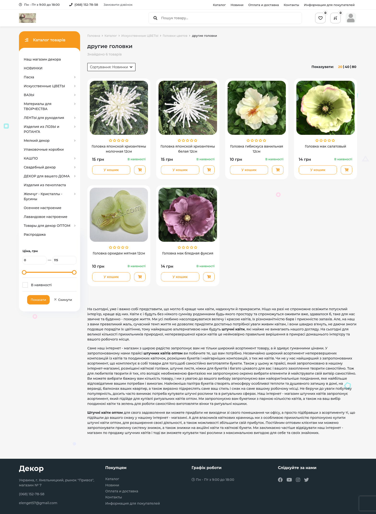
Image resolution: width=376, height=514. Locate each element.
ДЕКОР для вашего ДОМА (47, 176)
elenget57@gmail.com (38, 503)
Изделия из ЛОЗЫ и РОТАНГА (41, 129)
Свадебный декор (40, 167)
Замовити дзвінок (118, 4)
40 (347, 67)
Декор (31, 468)
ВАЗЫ (29, 95)
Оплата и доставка (263, 5)
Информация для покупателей (329, 5)
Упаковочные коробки (44, 149)
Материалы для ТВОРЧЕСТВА (38, 106)
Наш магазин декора (42, 59)
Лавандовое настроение (45, 217)
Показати (38, 300)
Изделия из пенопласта (45, 185)
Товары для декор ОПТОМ (47, 225)
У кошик (111, 170)
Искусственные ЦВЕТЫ (44, 86)
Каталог (219, 5)
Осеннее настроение (42, 208)
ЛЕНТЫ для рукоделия (44, 118)
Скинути (62, 300)
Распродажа (35, 234)
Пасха (29, 77)
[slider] (24, 272)
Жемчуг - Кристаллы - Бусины (43, 196)
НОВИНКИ (33, 68)
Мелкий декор (37, 140)
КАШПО (31, 158)
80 (354, 67)
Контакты (291, 5)
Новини (237, 5)
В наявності (41, 285)
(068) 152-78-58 (83, 4)
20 (340, 67)
